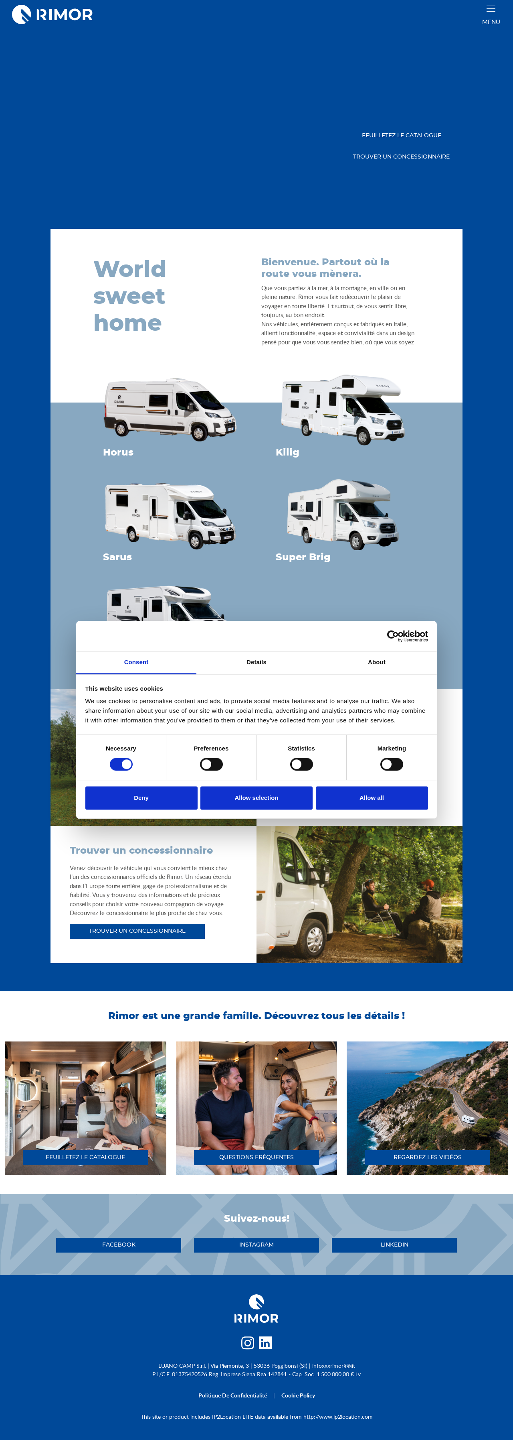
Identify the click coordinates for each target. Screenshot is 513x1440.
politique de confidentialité (232, 1395)
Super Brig (303, 557)
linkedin (394, 1245)
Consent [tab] (136, 662)
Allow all (372, 797)
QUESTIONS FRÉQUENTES (256, 1157)
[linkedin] (265, 1345)
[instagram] (247, 1345)
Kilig (287, 453)
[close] (491, 9)
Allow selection (256, 797)
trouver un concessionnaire (401, 157)
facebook (118, 1245)
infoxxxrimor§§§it (333, 1365)
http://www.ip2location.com (338, 1416)
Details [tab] (256, 662)
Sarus (117, 557)
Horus (118, 453)
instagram (256, 1245)
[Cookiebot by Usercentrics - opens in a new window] (393, 636)
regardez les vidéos (428, 1157)
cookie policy (298, 1395)
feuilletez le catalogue (401, 135)
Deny (141, 797)
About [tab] (377, 662)
